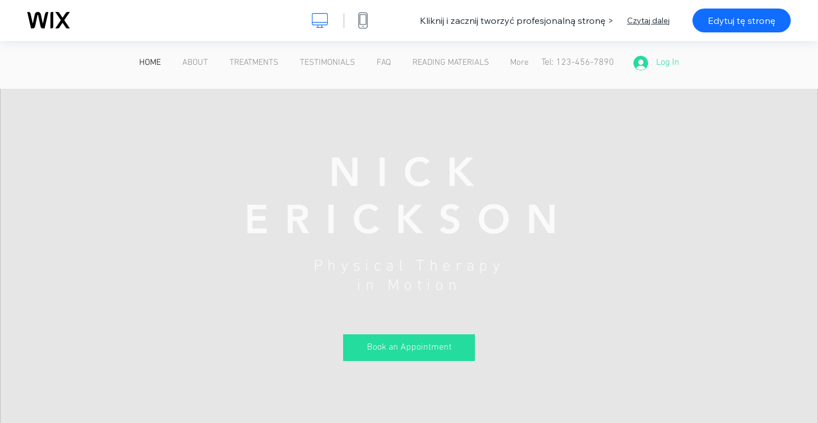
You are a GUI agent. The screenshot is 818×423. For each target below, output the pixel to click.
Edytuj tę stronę (741, 20)
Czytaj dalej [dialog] (648, 20)
